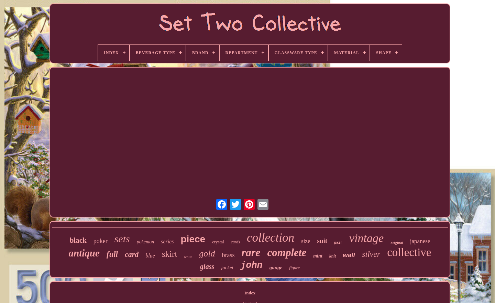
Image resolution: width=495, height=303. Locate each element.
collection (270, 237)
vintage (366, 238)
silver (371, 254)
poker (101, 241)
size (305, 241)
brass (228, 255)
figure (294, 267)
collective (409, 252)
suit (322, 240)
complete (287, 252)
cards (235, 242)
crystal (218, 241)
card (132, 254)
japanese (420, 241)
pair (338, 243)
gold (207, 254)
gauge (276, 267)
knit (332, 256)
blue (150, 256)
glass (207, 266)
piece (193, 239)
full (112, 254)
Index (249, 292)
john (251, 265)
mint (317, 256)
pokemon (145, 241)
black (78, 240)
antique (84, 253)
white (188, 257)
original (396, 243)
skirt (169, 254)
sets (122, 238)
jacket (227, 267)
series (167, 241)
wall (349, 255)
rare (250, 252)
